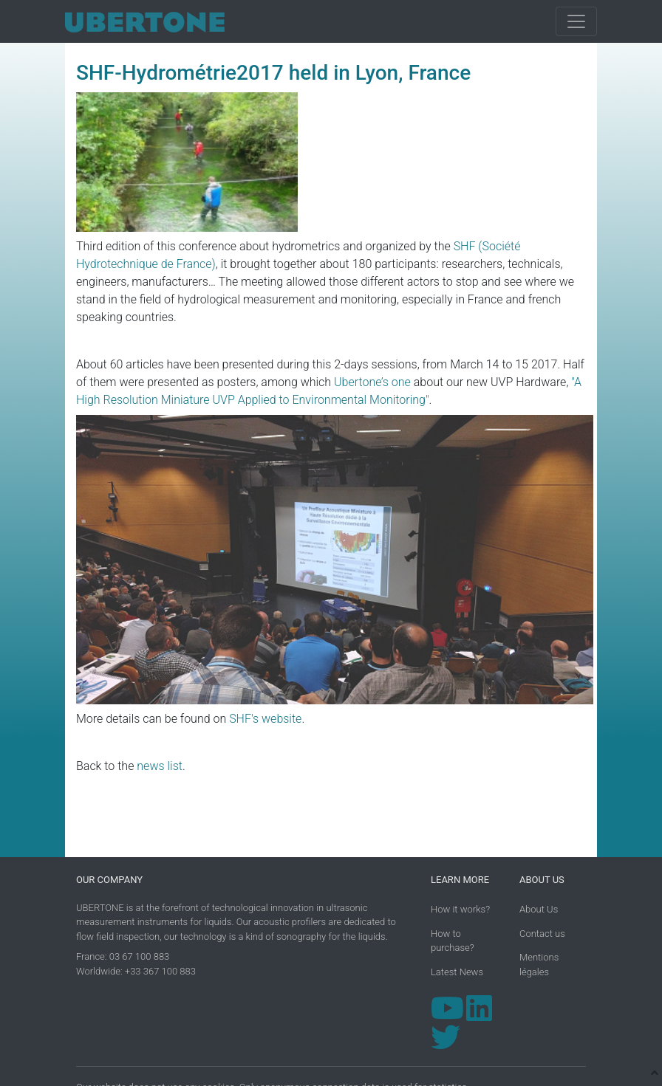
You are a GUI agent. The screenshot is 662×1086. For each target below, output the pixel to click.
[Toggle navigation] (576, 21)
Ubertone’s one (372, 382)
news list (159, 766)
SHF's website (265, 719)
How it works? (460, 909)
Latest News (457, 971)
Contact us (542, 933)
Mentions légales (539, 964)
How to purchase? (452, 941)
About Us (538, 909)
